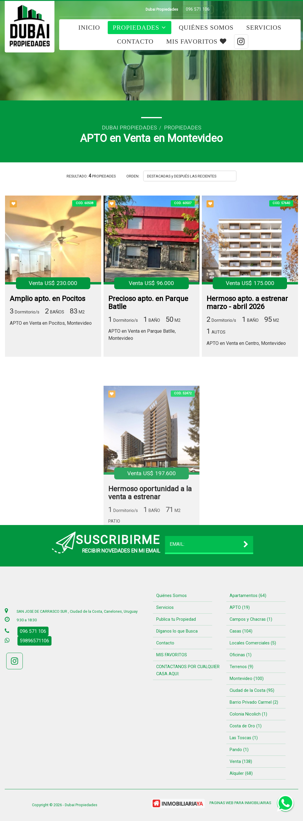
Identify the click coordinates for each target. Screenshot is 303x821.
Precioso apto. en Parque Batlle (148, 303)
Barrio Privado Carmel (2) (254, 702)
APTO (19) (240, 607)
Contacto (135, 41)
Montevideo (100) (247, 678)
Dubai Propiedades (129, 127)
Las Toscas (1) (244, 737)
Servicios (263, 27)
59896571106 (34, 641)
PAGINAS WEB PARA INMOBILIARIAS (240, 803)
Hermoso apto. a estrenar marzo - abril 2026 (247, 303)
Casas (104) (241, 631)
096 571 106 (197, 9)
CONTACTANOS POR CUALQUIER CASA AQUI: (188, 670)
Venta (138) (241, 761)
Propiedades (139, 27)
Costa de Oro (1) (246, 726)
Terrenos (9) (241, 666)
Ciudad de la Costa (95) (252, 690)
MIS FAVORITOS (196, 41)
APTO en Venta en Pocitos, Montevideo (51, 324)
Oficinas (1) (241, 654)
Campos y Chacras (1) (251, 619)
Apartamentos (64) (248, 595)
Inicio (89, 27)
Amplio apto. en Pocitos (47, 299)
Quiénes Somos (206, 27)
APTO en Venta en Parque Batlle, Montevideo (142, 335)
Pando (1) (239, 749)
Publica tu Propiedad (176, 619)
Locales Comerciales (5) (253, 643)
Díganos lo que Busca (177, 631)
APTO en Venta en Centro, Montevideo (246, 344)
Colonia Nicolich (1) (248, 714)
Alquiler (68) (241, 773)
